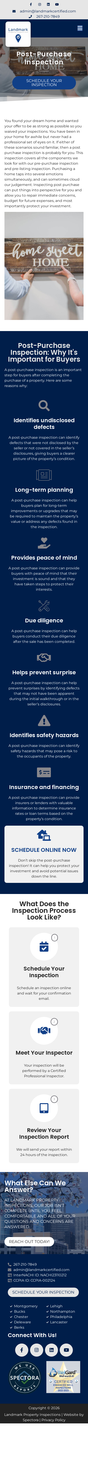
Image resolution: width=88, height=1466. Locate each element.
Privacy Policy (53, 1420)
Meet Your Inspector (44, 1053)
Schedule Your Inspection (44, 972)
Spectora (31, 1420)
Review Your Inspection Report (44, 1133)
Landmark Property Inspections (32, 1415)
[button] (68, 28)
